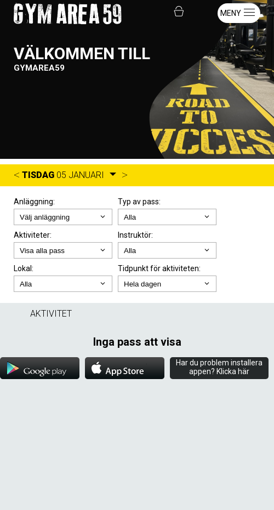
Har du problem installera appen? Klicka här (219, 367)
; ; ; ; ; (167, 284)
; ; (167, 217)
